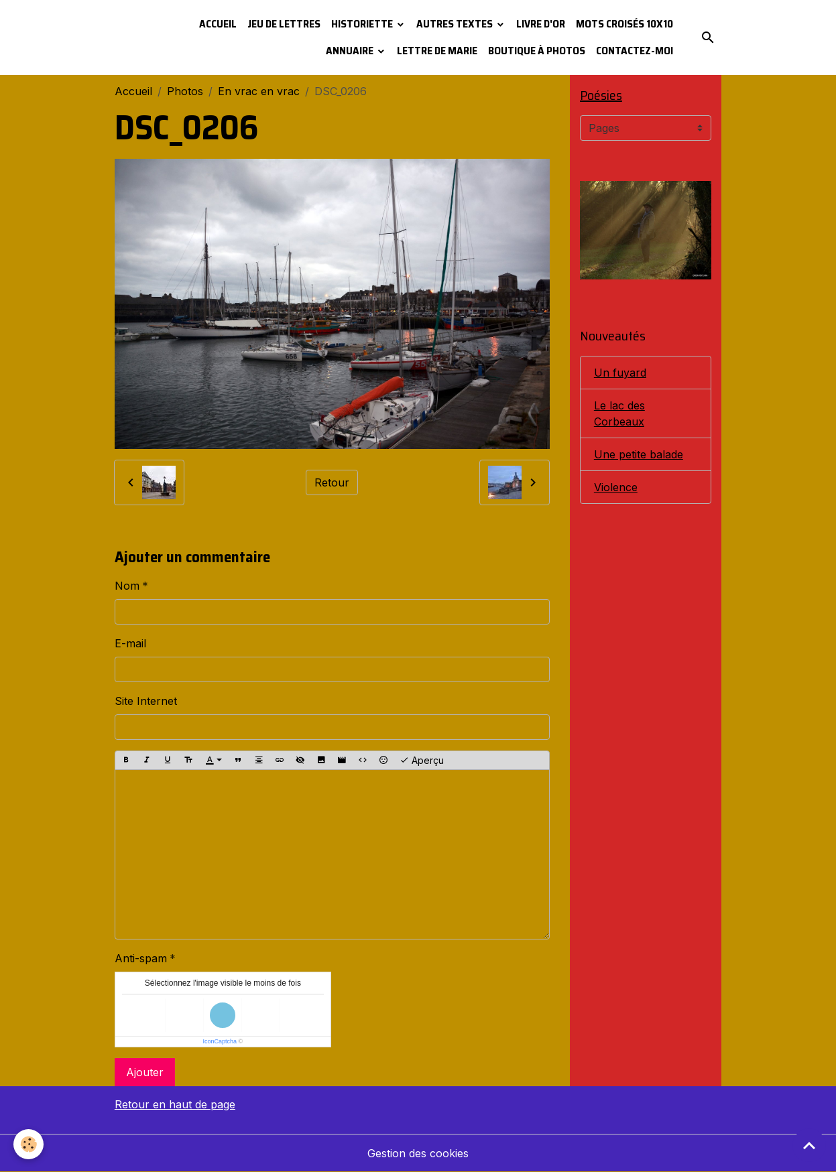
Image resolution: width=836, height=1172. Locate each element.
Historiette (363, 23)
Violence (616, 487)
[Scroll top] (809, 1145)
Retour (331, 482)
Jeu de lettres (283, 23)
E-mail (130, 643)
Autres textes (455, 23)
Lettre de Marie (437, 50)
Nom (127, 585)
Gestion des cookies (418, 1153)
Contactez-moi (634, 50)
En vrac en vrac (259, 91)
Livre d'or (540, 23)
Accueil (218, 23)
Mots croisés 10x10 (624, 23)
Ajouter (145, 1072)
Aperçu (422, 761)
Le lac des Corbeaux (619, 413)
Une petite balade (638, 454)
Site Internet (146, 701)
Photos (185, 91)
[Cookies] (28, 1144)
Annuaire (350, 50)
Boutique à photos (536, 50)
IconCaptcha (220, 1041)
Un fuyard (620, 372)
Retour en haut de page (175, 1104)
